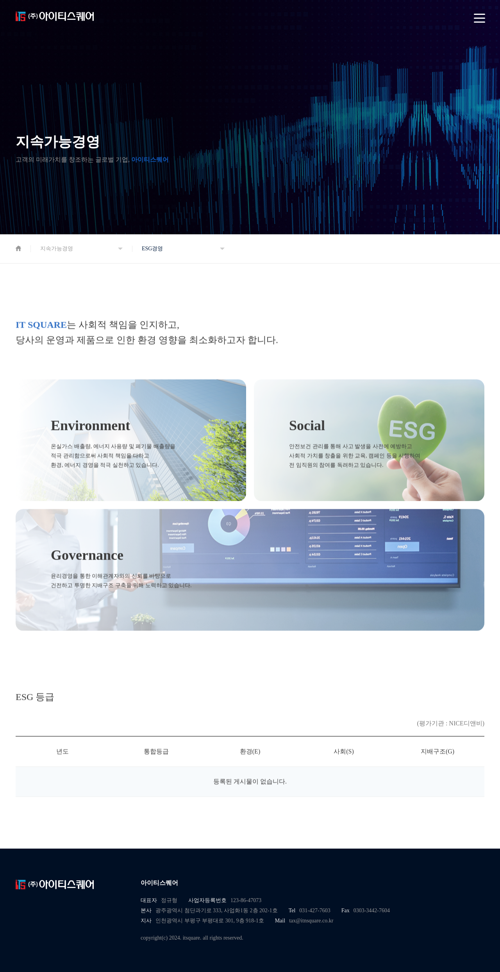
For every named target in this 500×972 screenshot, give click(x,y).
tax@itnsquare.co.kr (311, 921)
